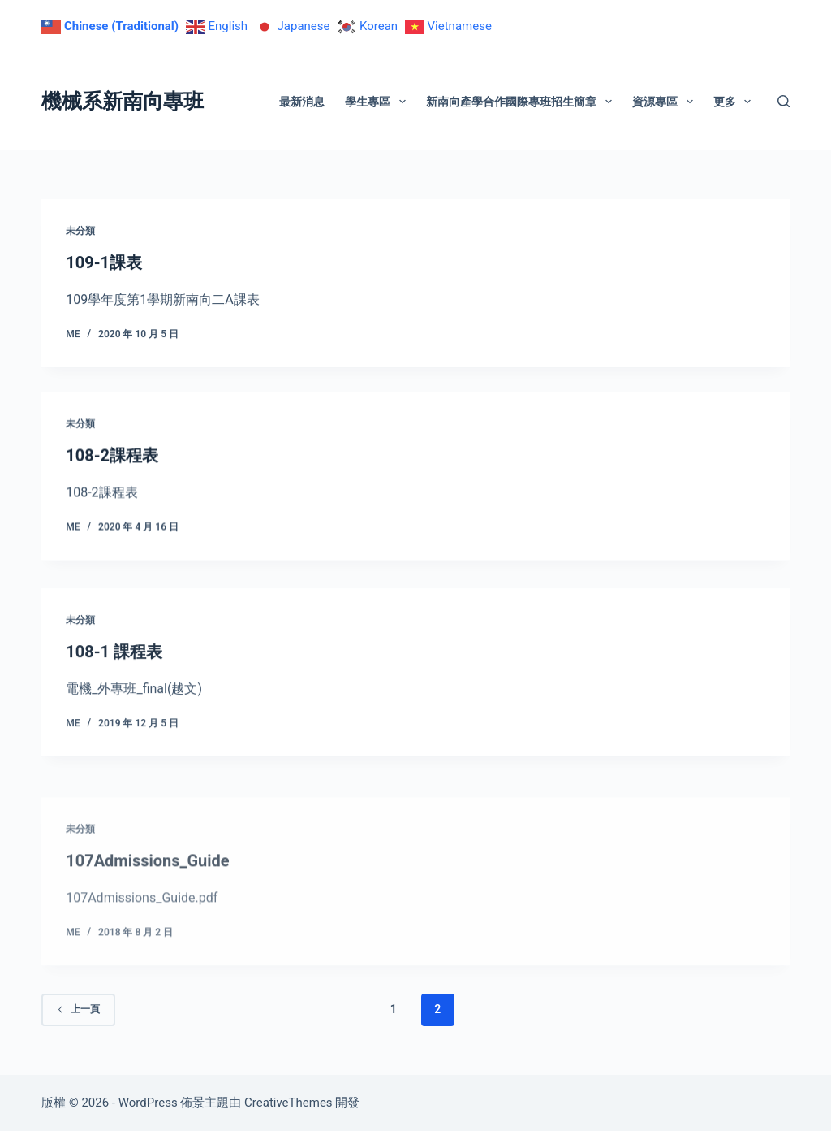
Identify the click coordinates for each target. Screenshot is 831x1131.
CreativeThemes (288, 1102)
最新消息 (302, 101)
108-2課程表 (112, 457)
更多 (735, 101)
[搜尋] (783, 101)
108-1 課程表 (114, 668)
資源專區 (666, 101)
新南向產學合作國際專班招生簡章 (522, 101)
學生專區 (378, 101)
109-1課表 (104, 262)
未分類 (80, 230)
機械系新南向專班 (122, 101)
